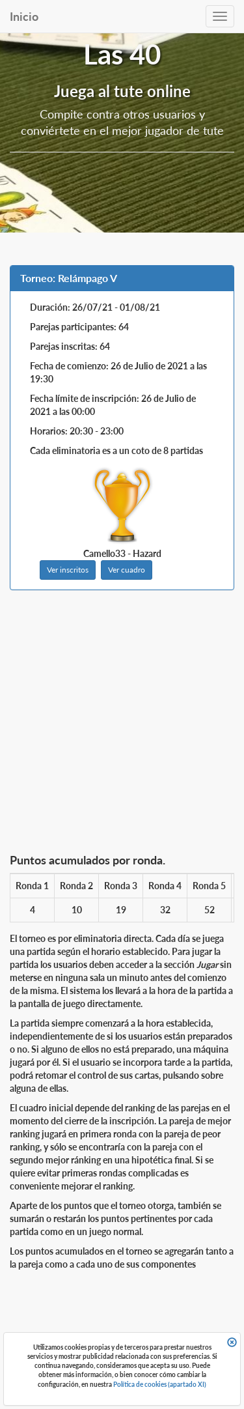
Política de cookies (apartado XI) (159, 1384)
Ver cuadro (126, 570)
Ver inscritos (67, 570)
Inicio (24, 16)
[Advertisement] (122, 725)
